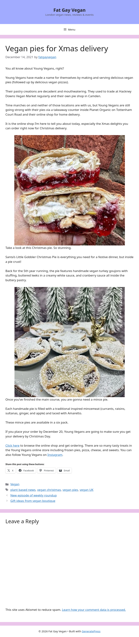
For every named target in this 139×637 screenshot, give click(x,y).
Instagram (54, 455)
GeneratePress (91, 631)
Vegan (14, 484)
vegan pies (70, 490)
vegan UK (86, 490)
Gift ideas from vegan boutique (32, 501)
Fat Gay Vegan (69, 10)
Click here (12, 445)
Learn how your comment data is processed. (94, 610)
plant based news (22, 490)
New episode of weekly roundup (33, 495)
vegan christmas (49, 490)
